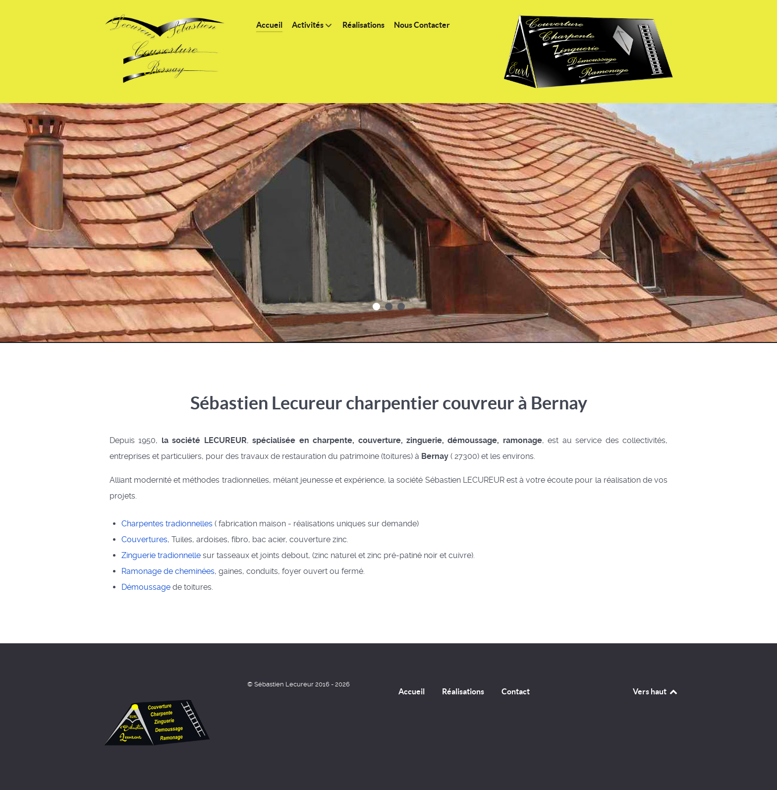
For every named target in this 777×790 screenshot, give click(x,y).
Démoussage (145, 587)
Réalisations (463, 691)
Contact (515, 691)
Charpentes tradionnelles (167, 523)
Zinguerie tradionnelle (161, 555)
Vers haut (655, 691)
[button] (376, 306)
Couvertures (144, 539)
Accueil (411, 691)
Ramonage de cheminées (168, 571)
